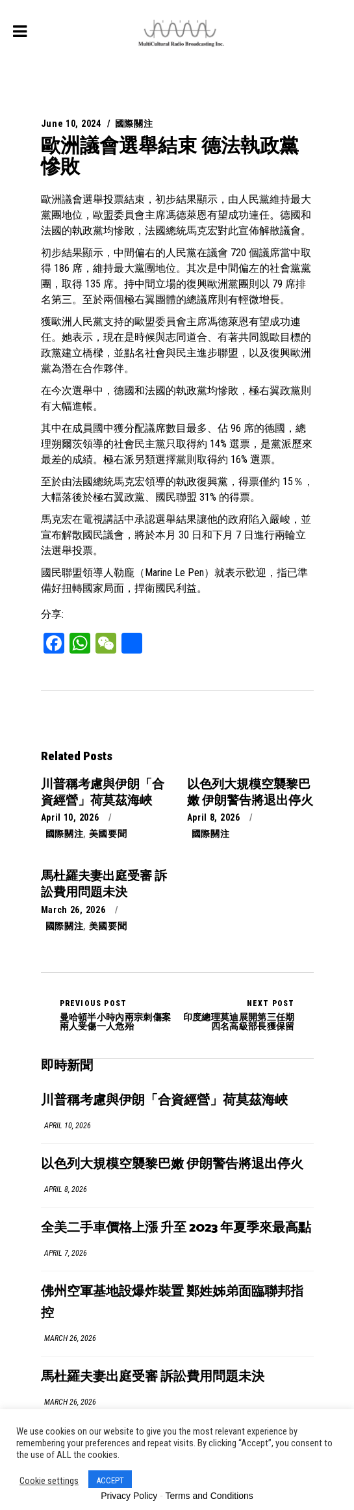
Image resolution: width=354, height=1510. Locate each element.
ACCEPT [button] (110, 1480)
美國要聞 (108, 833)
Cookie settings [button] (49, 1481)
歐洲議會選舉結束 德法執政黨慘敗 (170, 156)
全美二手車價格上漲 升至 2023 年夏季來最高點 (176, 1228)
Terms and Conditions (209, 1495)
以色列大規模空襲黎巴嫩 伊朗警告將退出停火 (172, 1164)
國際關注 (134, 123)
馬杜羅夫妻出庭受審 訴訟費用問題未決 (152, 1377)
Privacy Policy (129, 1495)
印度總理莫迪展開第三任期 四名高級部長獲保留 (236, 1015)
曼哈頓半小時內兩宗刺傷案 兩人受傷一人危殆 (118, 1015)
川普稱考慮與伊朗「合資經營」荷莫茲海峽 (164, 1100)
